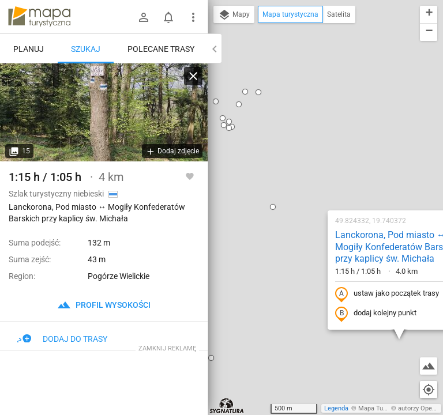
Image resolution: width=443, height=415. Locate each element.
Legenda (336, 408)
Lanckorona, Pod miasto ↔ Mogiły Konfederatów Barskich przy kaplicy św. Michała (323, 110)
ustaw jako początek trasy (313, 157)
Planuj (28, 49)
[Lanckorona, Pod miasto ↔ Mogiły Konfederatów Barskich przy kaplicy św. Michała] (104, 112)
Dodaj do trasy (62, 339)
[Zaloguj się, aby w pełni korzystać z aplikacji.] (190, 175)
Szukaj (85, 49)
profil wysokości (104, 305)
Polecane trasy (160, 49)
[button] (388, 82)
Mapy (234, 15)
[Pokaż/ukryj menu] (193, 17)
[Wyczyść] (193, 76)
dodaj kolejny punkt (302, 177)
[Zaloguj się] (143, 17)
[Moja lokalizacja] (428, 389)
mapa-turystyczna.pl (39, 16)
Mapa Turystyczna (384, 408)
